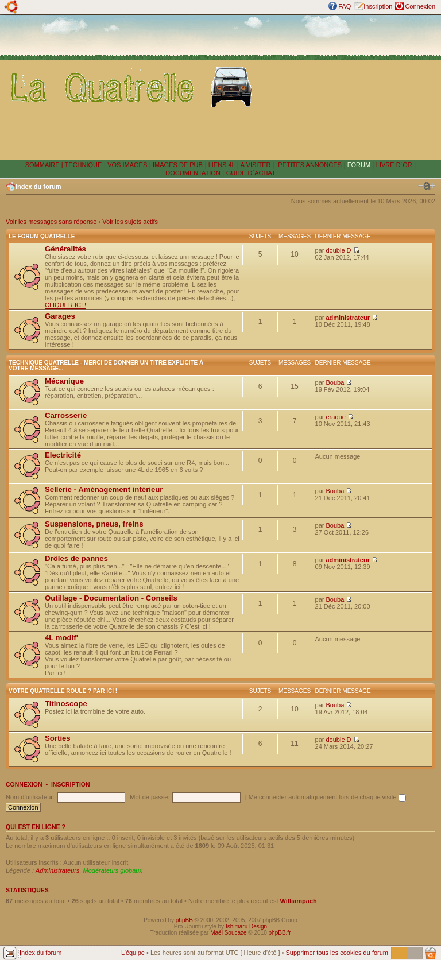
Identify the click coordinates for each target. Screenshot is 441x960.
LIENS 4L (222, 164)
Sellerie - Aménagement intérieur (104, 489)
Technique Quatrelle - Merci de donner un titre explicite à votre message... (106, 365)
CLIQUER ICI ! (65, 304)
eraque (336, 416)
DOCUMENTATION (192, 172)
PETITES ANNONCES (309, 164)
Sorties (58, 738)
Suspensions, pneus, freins (94, 524)
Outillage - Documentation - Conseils (111, 598)
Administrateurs (57, 870)
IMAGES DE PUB (178, 164)
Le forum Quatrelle (42, 236)
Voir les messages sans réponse (51, 221)
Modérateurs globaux (112, 870)
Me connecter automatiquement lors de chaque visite (327, 796)
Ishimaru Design (246, 926)
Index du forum (38, 186)
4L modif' (61, 637)
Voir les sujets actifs (130, 221)
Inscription (377, 6)
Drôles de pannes (76, 558)
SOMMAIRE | (45, 164)
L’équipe (133, 952)
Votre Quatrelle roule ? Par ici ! (63, 691)
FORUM (358, 164)
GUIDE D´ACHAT (251, 172)
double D (338, 250)
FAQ (344, 6)
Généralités (65, 249)
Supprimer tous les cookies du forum (336, 952)
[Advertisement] (349, 86)
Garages (60, 316)
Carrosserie (66, 415)
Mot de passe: (149, 796)
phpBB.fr (280, 933)
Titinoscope (66, 703)
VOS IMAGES (127, 164)
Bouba (335, 382)
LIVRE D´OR (394, 164)
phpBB (184, 920)
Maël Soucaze (228, 933)
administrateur (348, 317)
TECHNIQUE (83, 164)
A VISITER (256, 164)
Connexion (420, 6)
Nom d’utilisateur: (30, 796)
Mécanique (64, 381)
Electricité (63, 455)
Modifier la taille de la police (426, 186)
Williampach (298, 900)
